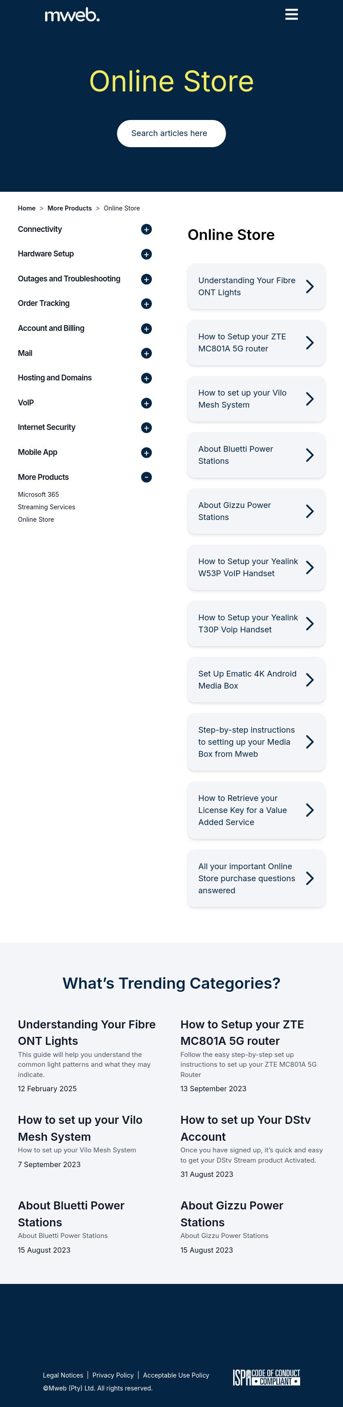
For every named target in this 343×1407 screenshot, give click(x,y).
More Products (69, 208)
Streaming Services (46, 507)
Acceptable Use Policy (176, 1375)
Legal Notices (63, 1375)
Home (27, 208)
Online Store (122, 208)
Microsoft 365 (38, 494)
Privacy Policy (113, 1375)
